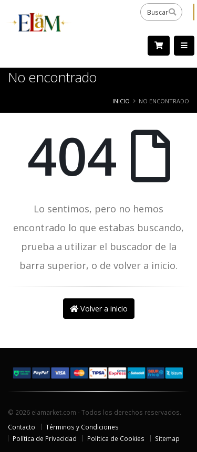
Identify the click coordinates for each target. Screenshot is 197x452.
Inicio (121, 101)
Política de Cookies (115, 438)
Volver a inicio (99, 309)
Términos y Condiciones (82, 427)
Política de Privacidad (45, 438)
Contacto (21, 427)
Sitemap (167, 438)
